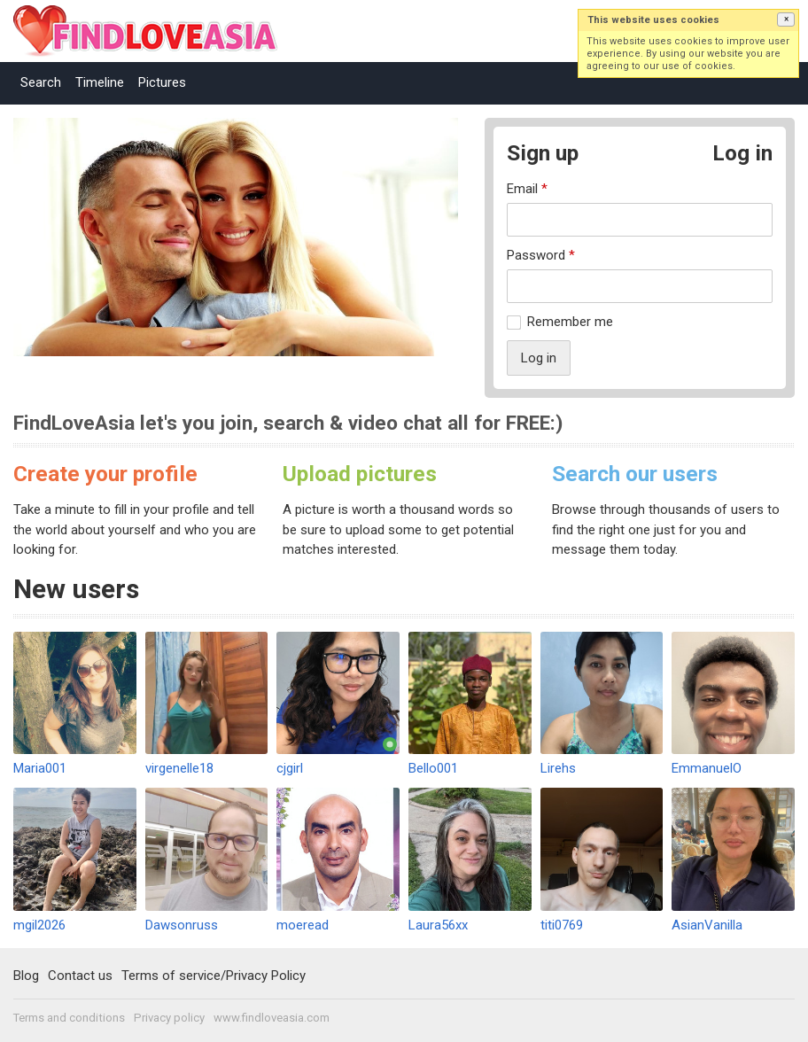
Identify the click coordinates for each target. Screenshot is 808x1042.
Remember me (570, 322)
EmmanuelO (707, 768)
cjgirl (289, 768)
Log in (742, 153)
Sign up (543, 153)
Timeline (99, 82)
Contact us (80, 976)
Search (40, 82)
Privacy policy (169, 1017)
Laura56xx (438, 925)
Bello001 (433, 768)
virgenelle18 (179, 768)
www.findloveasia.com (272, 1017)
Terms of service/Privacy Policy (213, 976)
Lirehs (558, 768)
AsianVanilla (707, 925)
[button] (786, 19)
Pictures (162, 82)
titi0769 (561, 925)
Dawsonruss (181, 925)
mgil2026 (39, 925)
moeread (302, 925)
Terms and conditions (69, 1017)
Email (527, 189)
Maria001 (39, 768)
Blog (26, 976)
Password (541, 255)
